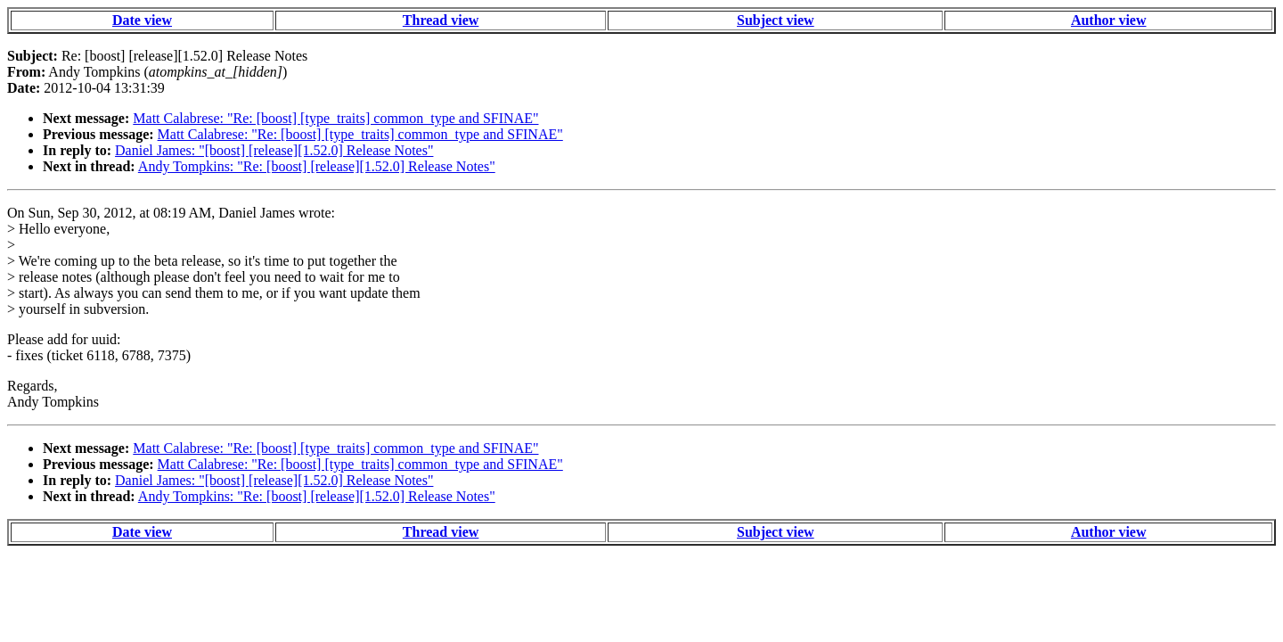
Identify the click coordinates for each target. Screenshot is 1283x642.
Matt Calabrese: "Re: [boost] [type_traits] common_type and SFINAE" (335, 118)
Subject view (775, 20)
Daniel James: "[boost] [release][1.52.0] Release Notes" (274, 150)
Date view (142, 20)
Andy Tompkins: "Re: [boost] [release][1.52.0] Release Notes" (316, 166)
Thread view (440, 20)
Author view (1109, 20)
